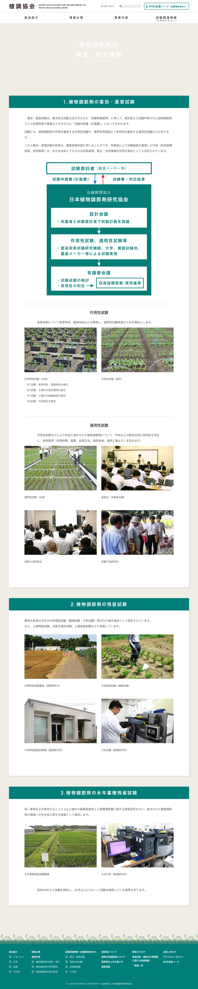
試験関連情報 (166, 19)
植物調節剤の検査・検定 (48, 962)
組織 (15, 967)
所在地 (16, 972)
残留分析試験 (76, 962)
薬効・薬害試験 (77, 957)
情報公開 (76, 17)
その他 (73, 972)
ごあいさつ (18, 957)
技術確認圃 (75, 967)
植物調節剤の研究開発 (47, 967)
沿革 (15, 962)
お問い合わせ (107, 6)
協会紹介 (31, 17)
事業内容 (121, 17)
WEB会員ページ (166, 6)
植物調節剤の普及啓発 (47, 972)
